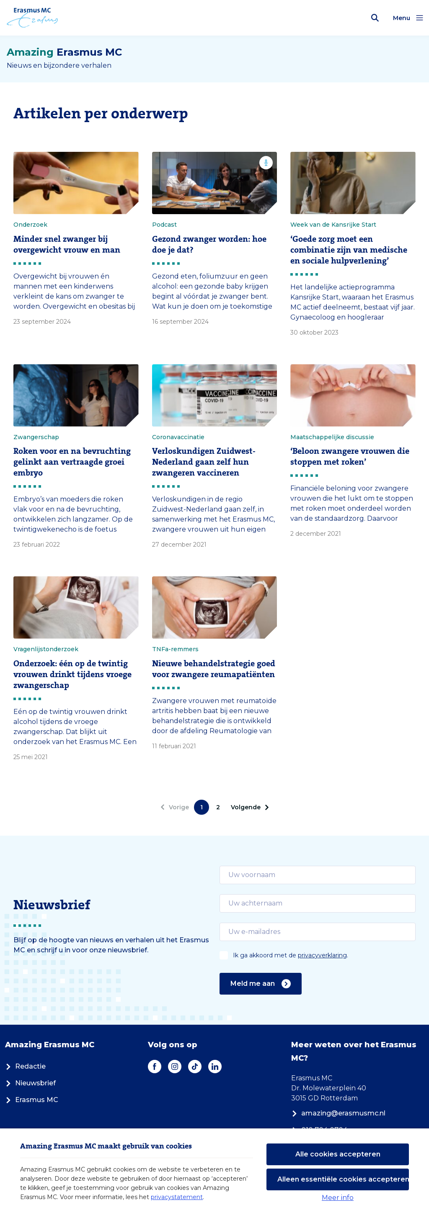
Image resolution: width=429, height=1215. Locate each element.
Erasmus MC (31, 1100)
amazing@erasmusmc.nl (338, 1113)
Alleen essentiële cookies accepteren (343, 1179)
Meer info (338, 1198)
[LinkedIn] (215, 1066)
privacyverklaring (322, 955)
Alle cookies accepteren (337, 1154)
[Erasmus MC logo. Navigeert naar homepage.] (32, 18)
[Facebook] (154, 1066)
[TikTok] (195, 1066)
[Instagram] (174, 1066)
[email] (318, 875)
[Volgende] (248, 807)
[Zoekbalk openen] (375, 18)
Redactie (25, 1066)
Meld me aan (260, 983)
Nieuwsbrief (30, 1083)
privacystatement (177, 1197)
